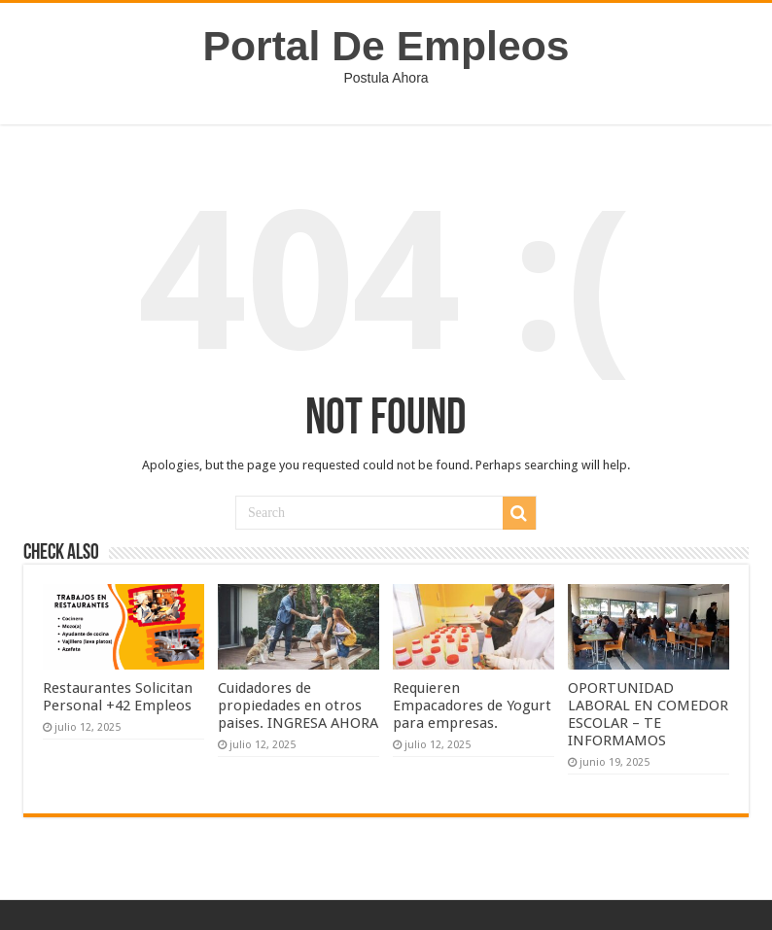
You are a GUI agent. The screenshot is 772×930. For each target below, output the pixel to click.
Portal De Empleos (386, 45)
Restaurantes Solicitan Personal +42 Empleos (118, 696)
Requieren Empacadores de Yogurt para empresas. (472, 705)
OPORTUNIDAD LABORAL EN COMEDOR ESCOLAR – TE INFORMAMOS (648, 714)
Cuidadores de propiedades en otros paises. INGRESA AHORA (298, 705)
